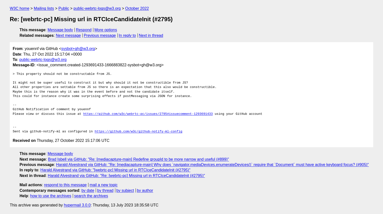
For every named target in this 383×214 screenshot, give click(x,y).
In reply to (127, 35)
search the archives (91, 196)
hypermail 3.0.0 (77, 205)
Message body (60, 30)
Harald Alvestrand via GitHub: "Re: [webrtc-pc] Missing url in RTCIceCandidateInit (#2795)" (126, 176)
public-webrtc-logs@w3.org (97, 8)
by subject (125, 190)
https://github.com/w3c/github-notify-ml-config (138, 131)
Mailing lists (44, 8)
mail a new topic (104, 185)
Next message (68, 35)
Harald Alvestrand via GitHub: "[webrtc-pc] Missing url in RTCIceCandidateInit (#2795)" (115, 170)
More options (106, 30)
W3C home (19, 8)
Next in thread (151, 35)
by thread (105, 190)
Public (63, 8)
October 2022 (137, 8)
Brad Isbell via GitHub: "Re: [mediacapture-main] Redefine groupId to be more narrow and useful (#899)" (138, 159)
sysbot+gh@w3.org (78, 49)
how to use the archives (50, 196)
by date (87, 190)
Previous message (100, 35)
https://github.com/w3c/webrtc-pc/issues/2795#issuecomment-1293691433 (148, 114)
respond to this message (65, 185)
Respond (84, 30)
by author (145, 190)
